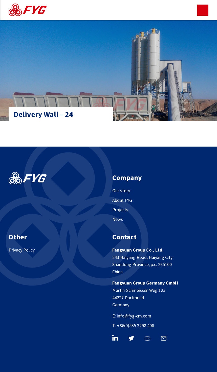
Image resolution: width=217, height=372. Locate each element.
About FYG (122, 200)
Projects (120, 209)
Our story (121, 190)
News (117, 219)
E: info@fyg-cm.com (131, 316)
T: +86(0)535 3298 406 (133, 325)
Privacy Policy (22, 250)
